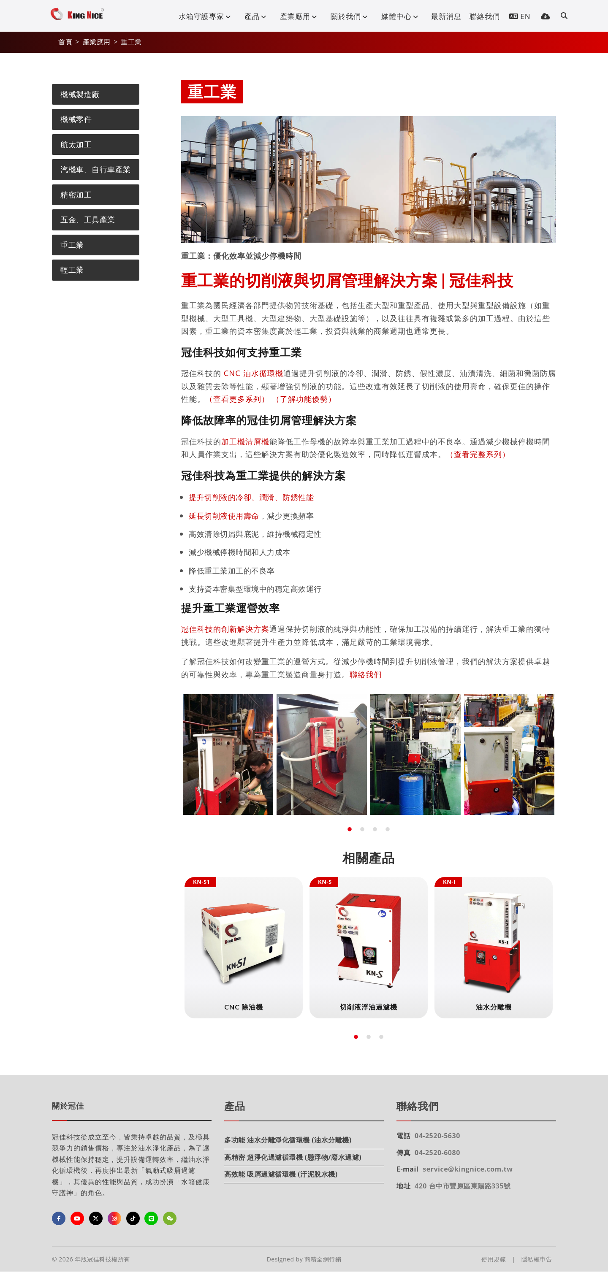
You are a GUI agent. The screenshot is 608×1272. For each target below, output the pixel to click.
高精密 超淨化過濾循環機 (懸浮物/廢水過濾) (292, 1157)
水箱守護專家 (206, 16)
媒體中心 (401, 16)
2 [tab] (362, 829)
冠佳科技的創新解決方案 (225, 628)
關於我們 (351, 16)
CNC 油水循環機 (253, 373)
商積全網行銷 (322, 1259)
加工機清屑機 (245, 441)
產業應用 (300, 16)
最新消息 (446, 16)
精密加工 (76, 194)
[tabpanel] (228, 754)
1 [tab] (349, 829)
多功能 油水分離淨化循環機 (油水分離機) (288, 1140)
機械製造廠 (80, 94)
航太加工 (76, 144)
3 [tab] (375, 829)
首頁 (65, 41)
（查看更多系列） (237, 398)
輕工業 (72, 270)
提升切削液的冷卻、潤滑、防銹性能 (251, 497)
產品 (257, 16)
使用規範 (493, 1259)
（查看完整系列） (478, 454)
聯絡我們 (485, 16)
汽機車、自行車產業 (95, 169)
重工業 (72, 245)
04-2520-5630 (437, 1135)
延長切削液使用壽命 (224, 515)
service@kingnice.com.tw (468, 1169)
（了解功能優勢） (304, 398)
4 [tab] (387, 829)
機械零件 (76, 119)
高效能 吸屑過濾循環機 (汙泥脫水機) (281, 1174)
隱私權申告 (536, 1259)
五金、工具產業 (87, 219)
